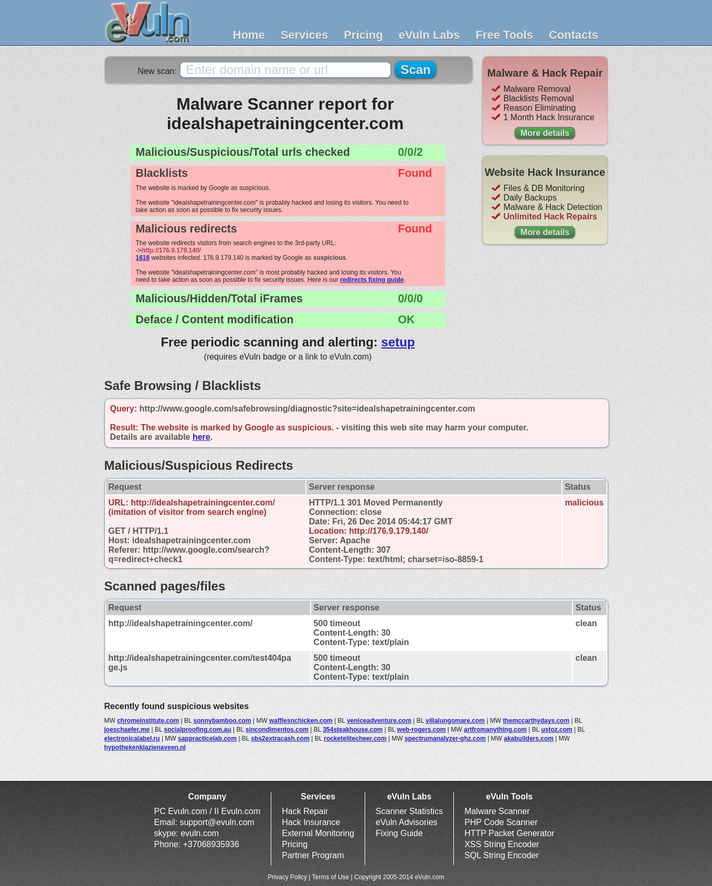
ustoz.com (556, 729)
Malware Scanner (497, 811)
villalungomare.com (455, 720)
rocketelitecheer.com (355, 738)
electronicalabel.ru (132, 738)
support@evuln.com (216, 822)
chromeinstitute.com (148, 720)
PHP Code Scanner (500, 822)
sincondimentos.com (277, 729)
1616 (143, 257)
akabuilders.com (529, 738)
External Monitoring (318, 833)
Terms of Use (330, 877)
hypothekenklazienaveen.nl (145, 747)
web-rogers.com (421, 729)
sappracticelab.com (207, 738)
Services (304, 34)
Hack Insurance (311, 822)
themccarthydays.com (536, 720)
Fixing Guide (399, 833)
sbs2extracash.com (280, 738)
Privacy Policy (287, 877)
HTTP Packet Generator (509, 833)
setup (398, 342)
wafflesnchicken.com (301, 720)
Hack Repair (305, 811)
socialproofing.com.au (197, 729)
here (201, 437)
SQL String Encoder (501, 855)
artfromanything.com (495, 729)
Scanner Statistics (409, 811)
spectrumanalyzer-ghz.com (445, 738)
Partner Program (313, 855)
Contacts (573, 34)
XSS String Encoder (501, 844)
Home (249, 34)
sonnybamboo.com (222, 720)
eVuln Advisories (407, 822)
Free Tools (504, 34)
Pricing (363, 34)
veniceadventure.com (379, 720)
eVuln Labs (429, 34)
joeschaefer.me (127, 729)
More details (544, 133)
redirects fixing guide (371, 279)
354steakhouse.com (352, 729)
